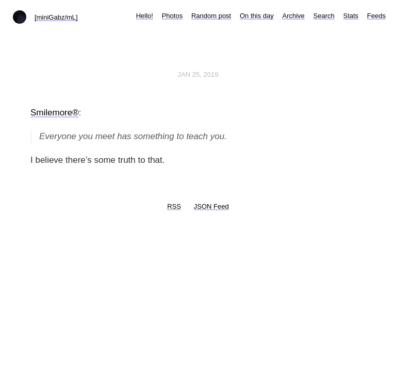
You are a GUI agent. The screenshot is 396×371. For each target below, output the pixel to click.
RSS (174, 206)
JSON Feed (211, 206)
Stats (351, 16)
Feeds (376, 16)
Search (324, 16)
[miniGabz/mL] (56, 17)
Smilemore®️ (54, 112)
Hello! (144, 16)
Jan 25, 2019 (198, 74)
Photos (172, 16)
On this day (257, 16)
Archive (293, 16)
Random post (211, 16)
